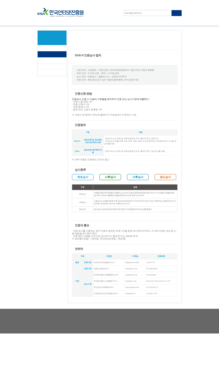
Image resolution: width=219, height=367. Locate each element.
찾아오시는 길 (65, 346)
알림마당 (167, 22)
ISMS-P (52, 22)
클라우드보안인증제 (109, 22)
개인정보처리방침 (44, 346)
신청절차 (44, 54)
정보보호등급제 (81, 22)
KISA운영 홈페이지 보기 (170, 2)
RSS (78, 346)
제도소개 (44, 48)
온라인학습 (138, 22)
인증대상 (44, 60)
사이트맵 (153, 2)
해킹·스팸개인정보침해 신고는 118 (102, 346)
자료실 (43, 73)
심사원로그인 (43, 2)
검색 (176, 13)
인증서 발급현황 (48, 66)
